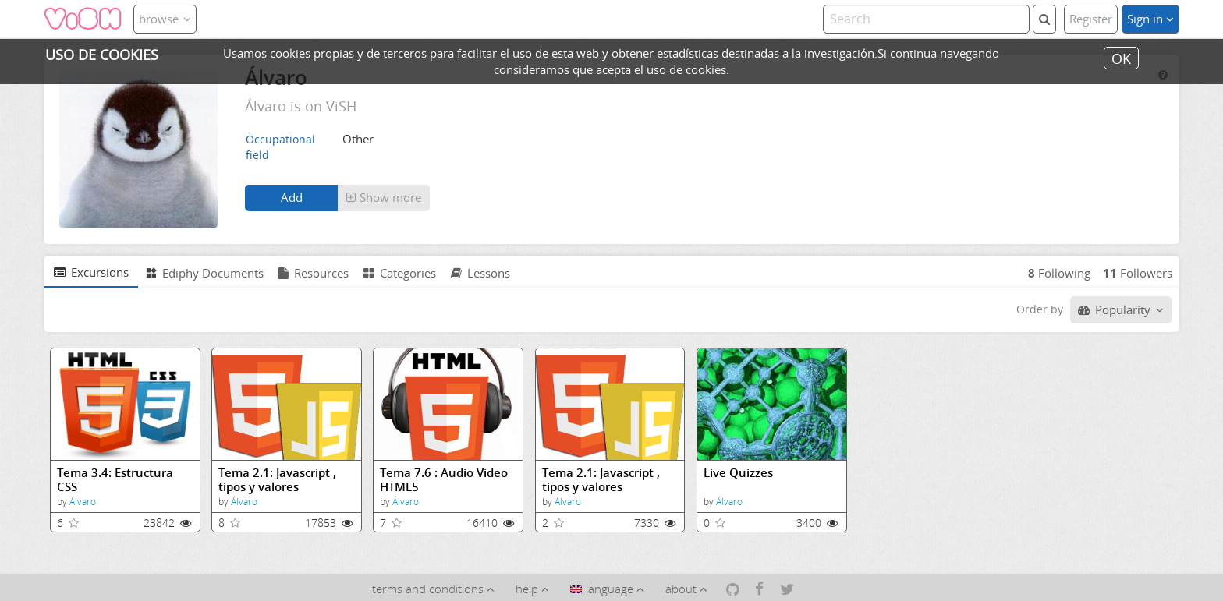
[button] (384, 198)
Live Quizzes (738, 472)
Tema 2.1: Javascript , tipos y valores (277, 479)
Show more (383, 197)
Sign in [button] (1150, 19)
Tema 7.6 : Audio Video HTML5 (444, 479)
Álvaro (82, 501)
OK (1121, 57)
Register (1090, 19)
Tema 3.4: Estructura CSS (115, 479)
